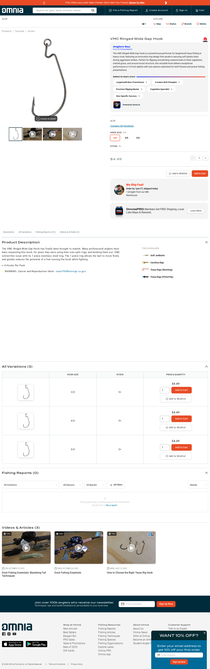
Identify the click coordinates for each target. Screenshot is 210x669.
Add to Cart (200, 173)
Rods (24, 24)
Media (201, 24)
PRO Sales (69, 639)
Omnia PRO (104, 650)
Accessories (63, 24)
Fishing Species (107, 639)
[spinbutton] (164, 390)
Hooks (31, 31)
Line (14, 24)
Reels (35, 24)
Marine (77, 24)
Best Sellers (69, 632)
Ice (107, 24)
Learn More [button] (196, 210)
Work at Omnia (141, 635)
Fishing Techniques (109, 635)
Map (157, 24)
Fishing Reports (107, 628)
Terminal (47, 24)
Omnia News (140, 632)
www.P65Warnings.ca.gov (70, 271)
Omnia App (104, 654)
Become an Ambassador (147, 639)
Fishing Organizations (110, 643)
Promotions (131, 24)
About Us (138, 628)
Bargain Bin (69, 635)
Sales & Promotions (74, 643)
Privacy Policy (77, 664)
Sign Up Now (178, 662)
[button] (105, 242)
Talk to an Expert (177, 628)
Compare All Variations (122, 126)
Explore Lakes (106, 646)
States (171, 23)
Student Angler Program (146, 643)
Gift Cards (68, 650)
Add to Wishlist (178, 173)
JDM (116, 24)
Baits (4, 24)
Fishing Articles (106, 632)
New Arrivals (70, 628)
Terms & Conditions (57, 664)
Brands (186, 24)
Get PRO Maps (93, 24)
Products (6, 31)
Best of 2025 (70, 646)
